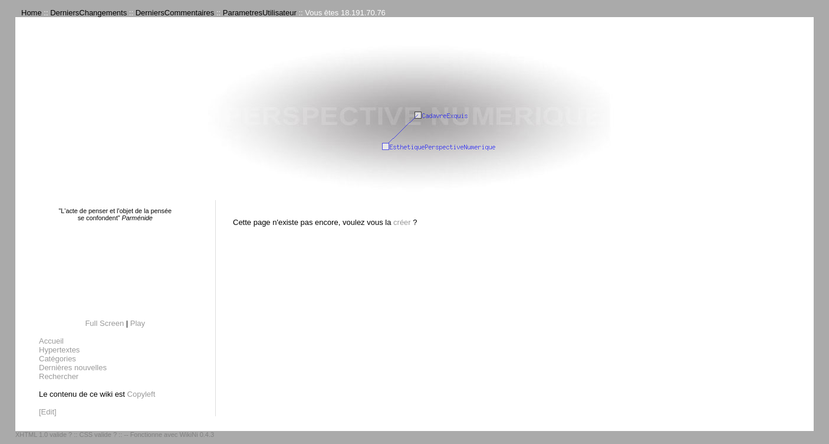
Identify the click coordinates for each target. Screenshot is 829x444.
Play (137, 323)
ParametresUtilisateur (260, 12)
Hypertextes (59, 349)
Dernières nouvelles (73, 367)
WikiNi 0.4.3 (196, 434)
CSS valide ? (98, 434)
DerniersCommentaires (175, 12)
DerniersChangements (88, 12)
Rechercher (58, 376)
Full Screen (104, 323)
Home (31, 12)
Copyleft (141, 394)
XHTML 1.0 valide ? (43, 434)
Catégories (57, 358)
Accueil (51, 341)
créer (402, 222)
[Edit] (48, 411)
